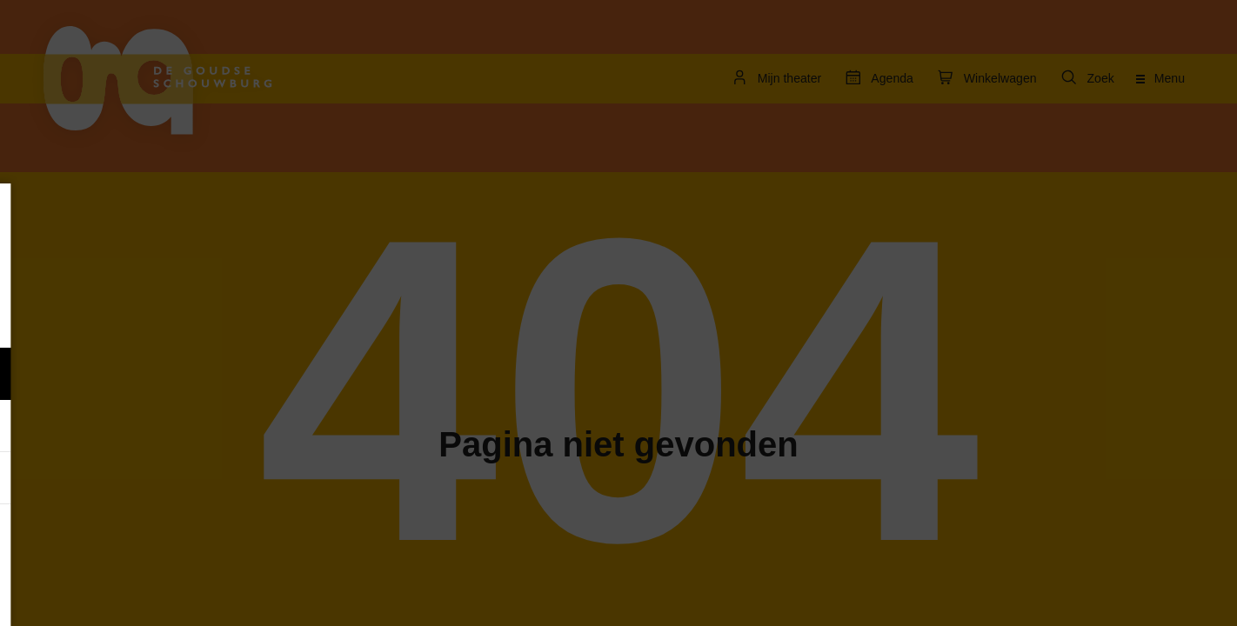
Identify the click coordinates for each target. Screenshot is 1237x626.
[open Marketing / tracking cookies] (268, 428)
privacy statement (78, 317)
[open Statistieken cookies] (268, 480)
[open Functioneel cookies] (268, 375)
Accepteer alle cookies (148, 543)
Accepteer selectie (148, 593)
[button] (130, 373)
